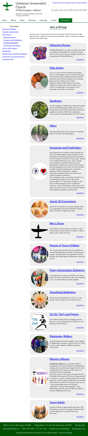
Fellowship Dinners (9, 37)
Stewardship (6, 51)
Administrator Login (78, 428)
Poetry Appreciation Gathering (67, 270)
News (22, 20)
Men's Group (57, 223)
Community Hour (8, 59)
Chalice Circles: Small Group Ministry (14, 54)
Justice (54, 20)
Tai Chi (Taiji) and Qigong (11, 45)
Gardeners (56, 101)
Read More (80, 60)
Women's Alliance (59, 359)
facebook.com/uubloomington (59, 428)
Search (84, 2)
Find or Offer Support (9, 48)
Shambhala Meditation (11, 43)
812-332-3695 (80, 425)
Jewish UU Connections (63, 201)
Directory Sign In (70, 2)
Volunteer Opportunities (10, 32)
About (13, 20)
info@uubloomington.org (11, 428)
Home (4, 20)
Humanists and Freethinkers (12, 40)
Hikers (53, 126)
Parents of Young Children (64, 245)
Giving (79, 2)
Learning (43, 20)
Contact (55, 2)
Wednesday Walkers (61, 336)
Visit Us (61, 2)
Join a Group (6, 34)
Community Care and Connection (13, 56)
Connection (65, 20)
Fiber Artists (57, 68)
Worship (32, 20)
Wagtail (69, 433)
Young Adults (57, 402)
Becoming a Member (9, 29)
